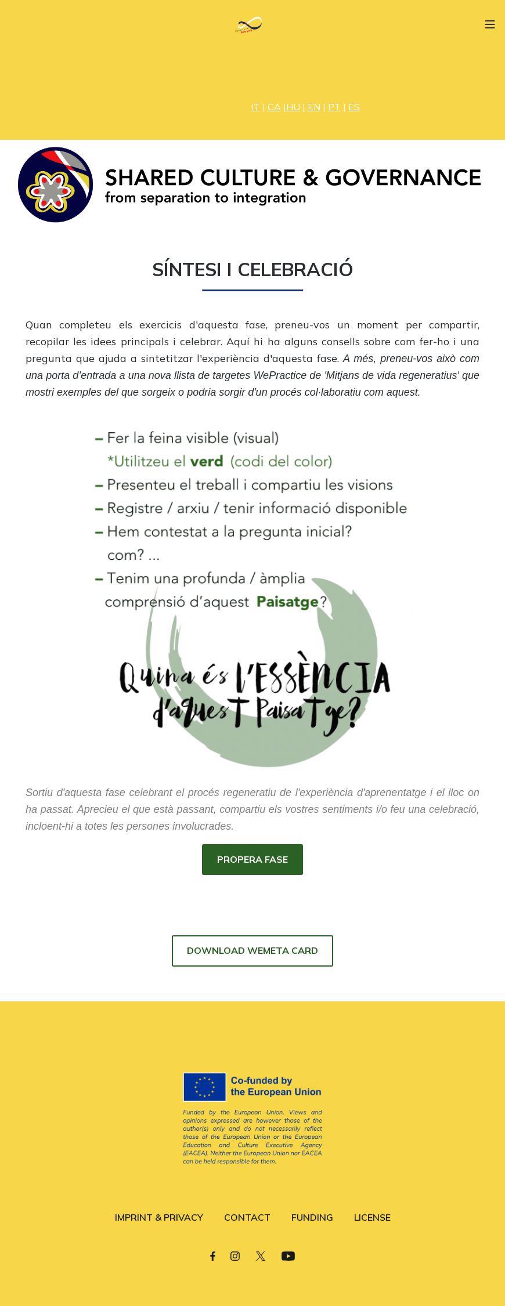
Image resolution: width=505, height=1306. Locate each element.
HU (293, 107)
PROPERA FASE (252, 859)
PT (334, 107)
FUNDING (312, 1217)
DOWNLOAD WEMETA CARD (252, 950)
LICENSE (372, 1217)
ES (354, 107)
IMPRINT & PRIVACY (159, 1217)
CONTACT (247, 1217)
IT (255, 107)
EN (314, 107)
